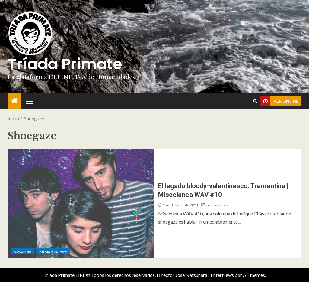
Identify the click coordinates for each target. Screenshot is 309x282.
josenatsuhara (217, 205)
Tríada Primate (65, 64)
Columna (22, 251)
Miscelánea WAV (53, 251)
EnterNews (222, 275)
